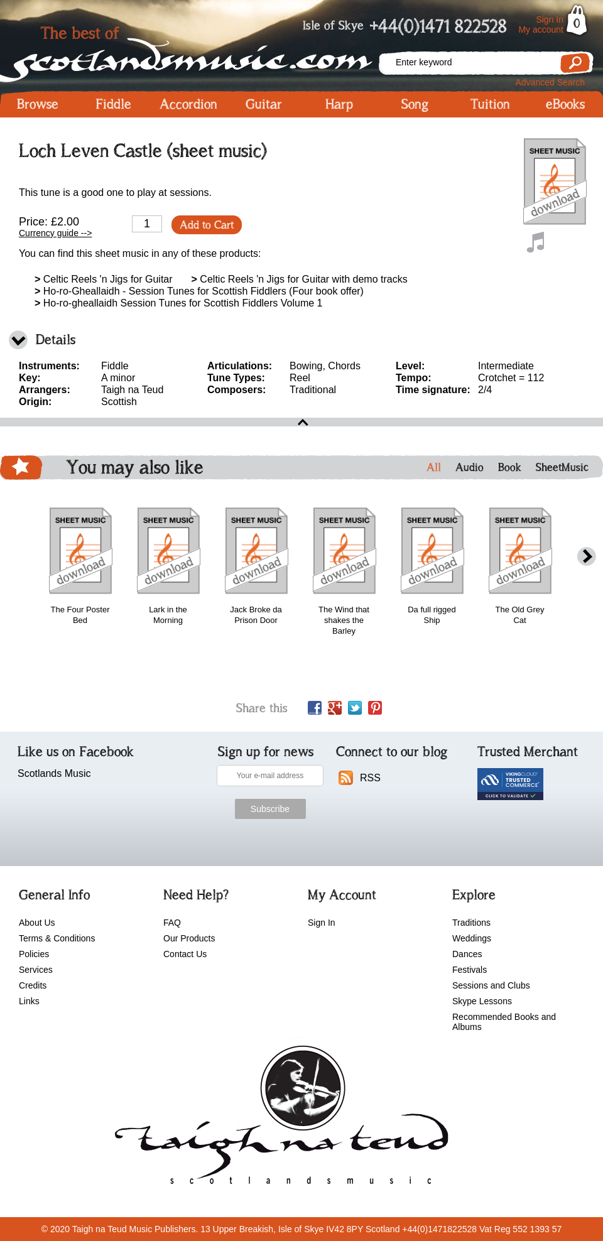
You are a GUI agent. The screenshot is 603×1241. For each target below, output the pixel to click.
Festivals (469, 970)
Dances (467, 954)
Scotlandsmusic (188, 50)
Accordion (188, 104)
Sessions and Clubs (491, 985)
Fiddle (113, 104)
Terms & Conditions (57, 938)
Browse (37, 104)
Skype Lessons (482, 1001)
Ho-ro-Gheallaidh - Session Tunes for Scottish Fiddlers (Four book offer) (199, 291)
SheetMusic (562, 467)
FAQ (172, 923)
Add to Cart (207, 225)
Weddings (471, 938)
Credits (32, 985)
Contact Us (185, 954)
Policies (34, 954)
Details (55, 339)
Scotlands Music (54, 773)
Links (29, 1001)
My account (540, 29)
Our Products (189, 938)
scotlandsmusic (278, 1119)
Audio (469, 467)
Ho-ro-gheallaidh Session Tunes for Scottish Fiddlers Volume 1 (178, 303)
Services (36, 970)
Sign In (549, 19)
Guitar (264, 104)
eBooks (565, 104)
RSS (370, 777)
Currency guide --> (55, 233)
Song (414, 104)
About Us (37, 923)
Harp (339, 104)
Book (509, 467)
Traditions (471, 923)
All (433, 467)
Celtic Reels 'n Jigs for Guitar (104, 279)
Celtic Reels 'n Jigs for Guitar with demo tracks (300, 279)
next (586, 556)
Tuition (490, 104)
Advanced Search (550, 82)
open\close (301, 422)
